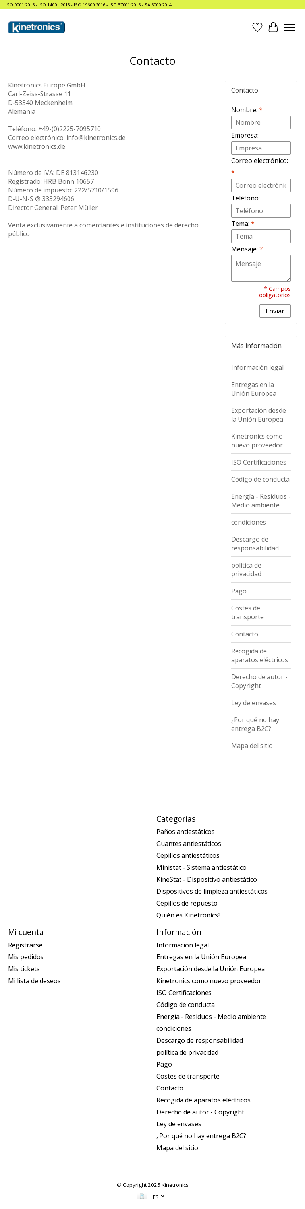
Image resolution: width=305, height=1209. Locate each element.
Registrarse (25, 945)
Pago (239, 591)
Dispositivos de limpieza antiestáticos (212, 891)
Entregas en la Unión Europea (253, 389)
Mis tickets (24, 968)
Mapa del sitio (252, 745)
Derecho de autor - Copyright (259, 681)
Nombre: (247, 109)
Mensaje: (247, 249)
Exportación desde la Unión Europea (258, 415)
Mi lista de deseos (34, 980)
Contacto (244, 634)
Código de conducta (260, 479)
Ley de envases (253, 702)
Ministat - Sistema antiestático (201, 867)
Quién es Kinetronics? (188, 915)
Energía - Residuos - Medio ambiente (261, 500)
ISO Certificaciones (258, 462)
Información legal (257, 367)
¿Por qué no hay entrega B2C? (255, 724)
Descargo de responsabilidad (255, 543)
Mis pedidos (26, 956)
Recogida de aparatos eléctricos (259, 655)
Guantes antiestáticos (188, 843)
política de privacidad (246, 569)
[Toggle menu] (289, 27)
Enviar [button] (275, 311)
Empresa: (245, 135)
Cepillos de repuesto (187, 903)
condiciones (248, 522)
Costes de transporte (247, 612)
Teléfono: (245, 198)
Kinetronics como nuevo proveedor (257, 440)
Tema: (243, 223)
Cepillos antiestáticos (188, 855)
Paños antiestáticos (185, 831)
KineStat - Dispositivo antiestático (206, 879)
